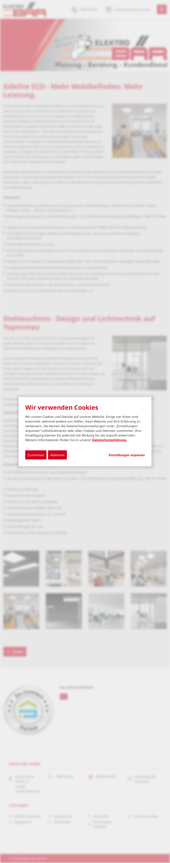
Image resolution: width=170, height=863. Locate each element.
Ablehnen (57, 455)
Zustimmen (35, 455)
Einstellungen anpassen (127, 455)
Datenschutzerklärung (109, 440)
